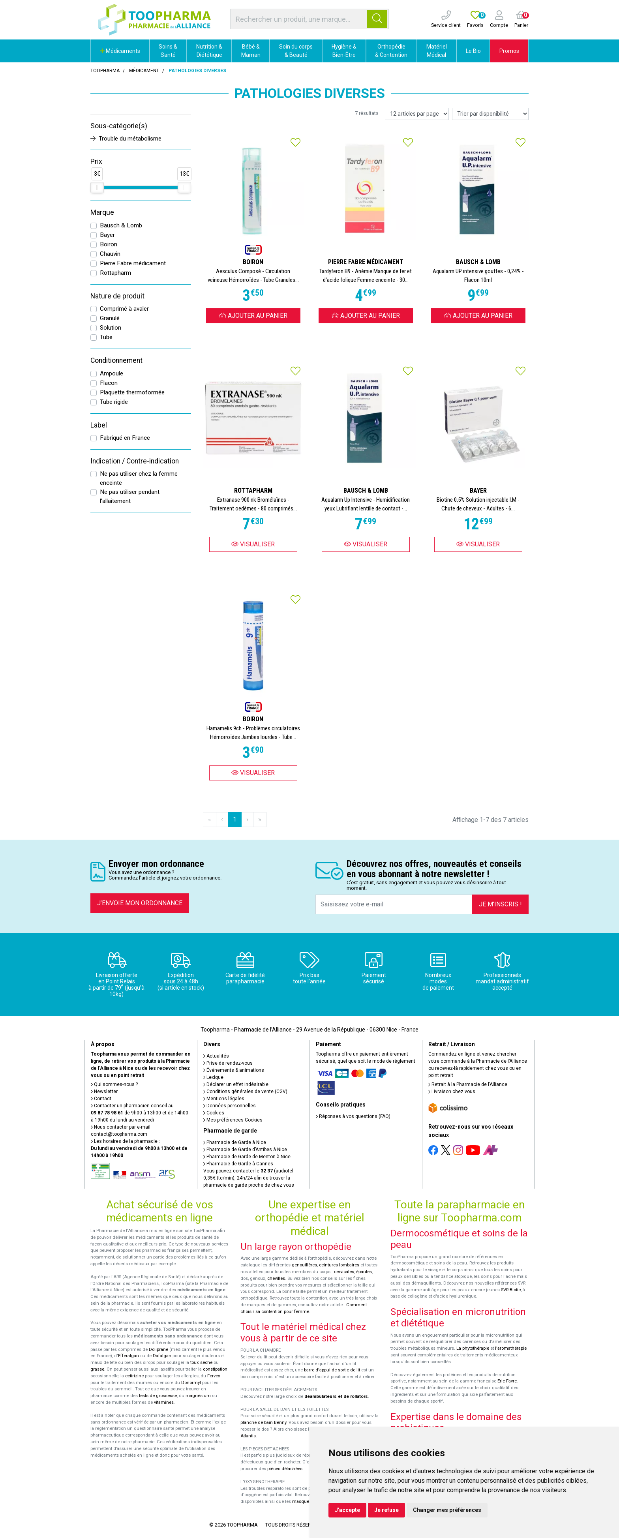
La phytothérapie (472, 1348)
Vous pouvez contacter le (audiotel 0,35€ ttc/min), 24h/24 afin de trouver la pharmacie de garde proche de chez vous (248, 1178)
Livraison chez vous (451, 1091)
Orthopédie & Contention (391, 50)
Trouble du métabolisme (125, 138)
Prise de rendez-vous (228, 1063)
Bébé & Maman (251, 50)
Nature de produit (117, 296)
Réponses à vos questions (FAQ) (353, 1116)
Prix (96, 161)
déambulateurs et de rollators (336, 1396)
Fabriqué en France (125, 437)
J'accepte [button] (347, 1510)
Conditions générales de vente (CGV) (245, 1091)
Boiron (108, 244)
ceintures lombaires (339, 1265)
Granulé (110, 318)
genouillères (304, 1265)
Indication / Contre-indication (134, 461)
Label (98, 425)
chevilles (276, 1278)
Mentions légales (223, 1098)
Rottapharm (115, 272)
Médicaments (120, 51)
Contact (101, 1098)
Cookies (213, 1113)
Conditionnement (116, 360)
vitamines (164, 1402)
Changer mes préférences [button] (447, 1510)
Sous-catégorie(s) (118, 126)
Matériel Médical (436, 50)
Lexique (213, 1077)
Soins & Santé (168, 50)
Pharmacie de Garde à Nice (234, 1142)
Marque (102, 212)
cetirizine (134, 1376)
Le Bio (473, 51)
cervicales (344, 1271)
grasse (97, 1369)
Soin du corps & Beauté (296, 50)
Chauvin (110, 253)
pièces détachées (284, 1468)
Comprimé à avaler (124, 308)
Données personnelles (229, 1105)
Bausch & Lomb (121, 225)
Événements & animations (233, 1070)
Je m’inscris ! (500, 904)
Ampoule (111, 373)
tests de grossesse (158, 1395)
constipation (215, 1369)
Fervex (213, 1376)
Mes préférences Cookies (233, 1120)
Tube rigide (114, 401)
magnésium (198, 1395)
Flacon (109, 382)
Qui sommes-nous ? (114, 1084)
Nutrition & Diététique (209, 50)
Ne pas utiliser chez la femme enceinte (139, 478)
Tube (106, 337)
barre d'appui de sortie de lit (332, 1370)
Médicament (144, 70)
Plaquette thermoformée (132, 392)
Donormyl (191, 1382)
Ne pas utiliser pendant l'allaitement (129, 496)
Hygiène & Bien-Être (344, 50)
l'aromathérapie (511, 1348)
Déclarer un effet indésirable (235, 1084)
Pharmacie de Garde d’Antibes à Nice (245, 1149)
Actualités (216, 1056)
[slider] (97, 187)
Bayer (107, 234)
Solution (110, 327)
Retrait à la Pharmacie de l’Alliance (467, 1084)
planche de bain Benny (263, 1422)
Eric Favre (507, 1381)
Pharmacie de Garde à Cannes (238, 1164)
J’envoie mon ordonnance (139, 903)
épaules (364, 1271)
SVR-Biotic (511, 1289)
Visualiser (253, 544)
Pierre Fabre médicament (133, 263)
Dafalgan (162, 1355)
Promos (509, 51)
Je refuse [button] (386, 1510)
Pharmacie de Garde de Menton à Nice (247, 1156)
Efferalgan (128, 1355)
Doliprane (158, 1349)
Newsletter (104, 1091)
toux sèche (201, 1362)
